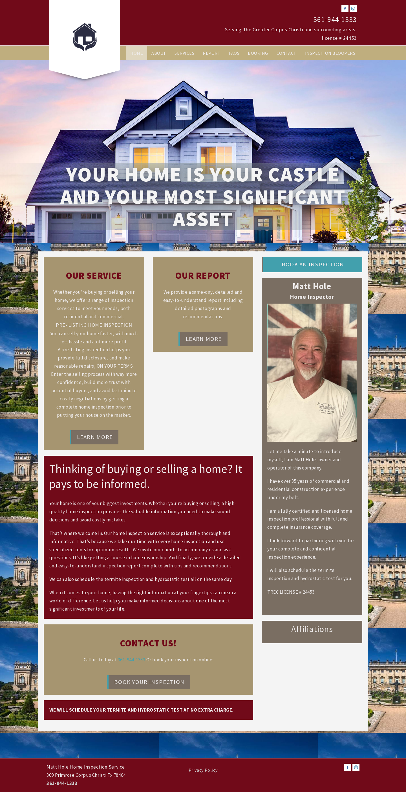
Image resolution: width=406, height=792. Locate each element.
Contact (287, 53)
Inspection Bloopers (330, 53)
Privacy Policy (203, 770)
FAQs (234, 53)
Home (136, 53)
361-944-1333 (335, 19)
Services (184, 53)
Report (211, 53)
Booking (258, 53)
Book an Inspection (313, 264)
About (158, 53)
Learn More (95, 437)
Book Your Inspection (149, 682)
